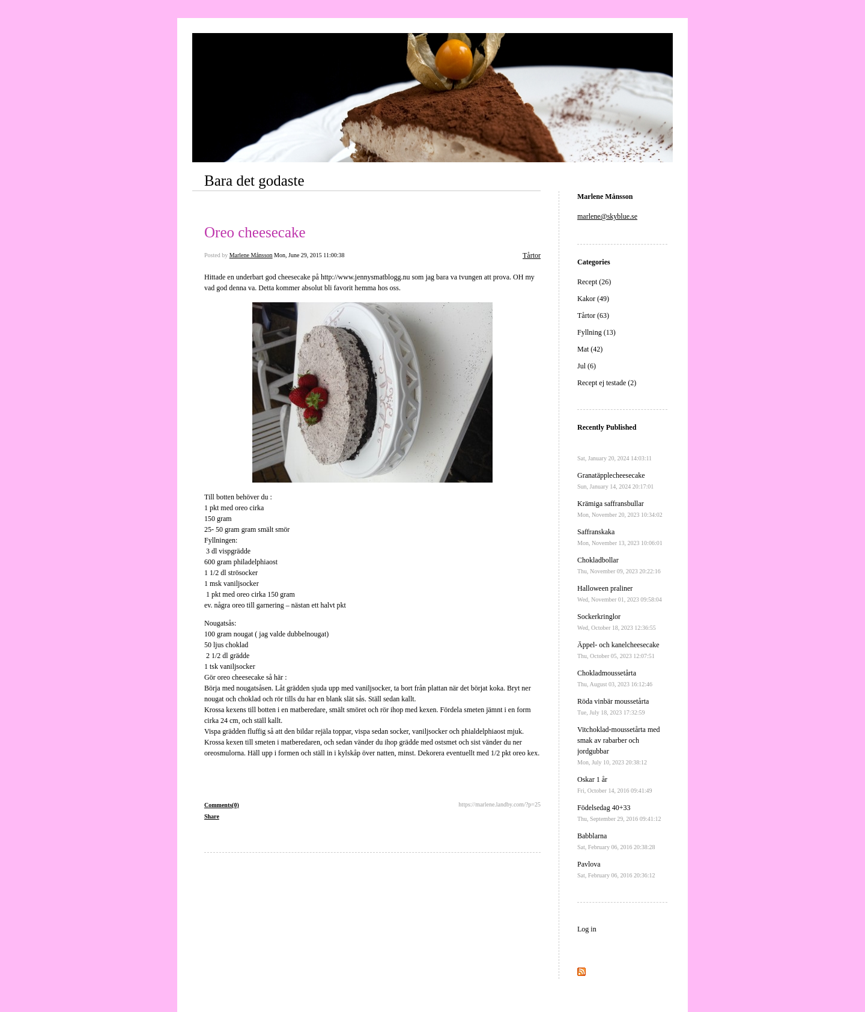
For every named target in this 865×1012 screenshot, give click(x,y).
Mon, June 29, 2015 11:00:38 (309, 255)
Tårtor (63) (593, 315)
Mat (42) (589, 349)
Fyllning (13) (596, 332)
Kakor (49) (593, 298)
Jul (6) (586, 366)
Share (211, 816)
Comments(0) (221, 805)
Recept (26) (594, 282)
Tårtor (532, 255)
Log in (586, 929)
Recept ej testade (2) (606, 383)
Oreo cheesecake (255, 232)
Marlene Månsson (251, 255)
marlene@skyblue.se (607, 216)
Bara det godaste (254, 180)
